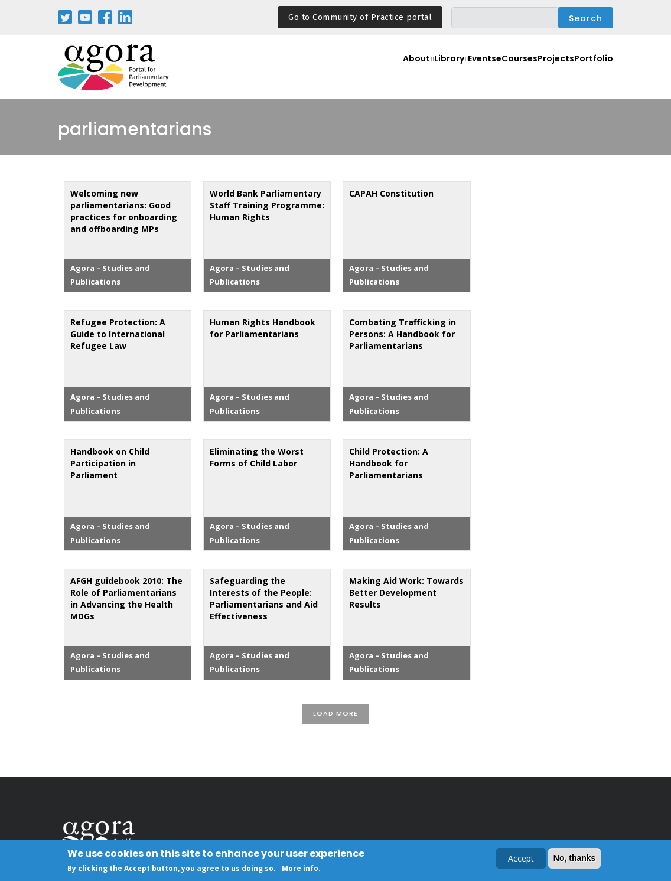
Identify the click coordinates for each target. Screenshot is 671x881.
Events (456, 74)
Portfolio (591, 74)
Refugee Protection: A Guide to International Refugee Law (117, 333)
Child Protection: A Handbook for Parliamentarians (388, 463)
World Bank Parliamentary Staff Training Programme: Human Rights (267, 205)
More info (300, 869)
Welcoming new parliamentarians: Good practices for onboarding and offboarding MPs (123, 211)
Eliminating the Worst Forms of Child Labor (257, 457)
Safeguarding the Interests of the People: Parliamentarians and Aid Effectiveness (264, 598)
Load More (335, 713)
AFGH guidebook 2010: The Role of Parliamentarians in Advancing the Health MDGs (126, 598)
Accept (521, 858)
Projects (547, 74)
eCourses (500, 74)
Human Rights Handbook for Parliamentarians (262, 328)
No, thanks (574, 858)
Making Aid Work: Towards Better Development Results (406, 592)
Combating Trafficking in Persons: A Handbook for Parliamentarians (402, 333)
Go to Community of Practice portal (360, 17)
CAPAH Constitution (391, 193)
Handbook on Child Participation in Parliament (109, 463)
